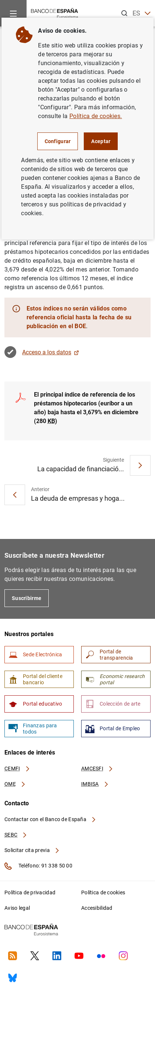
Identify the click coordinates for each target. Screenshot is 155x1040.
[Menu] (13, 13)
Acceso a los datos (50, 352)
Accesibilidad (97, 908)
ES (141, 13)
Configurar (58, 141)
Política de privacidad (29, 892)
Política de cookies (103, 892)
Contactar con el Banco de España (50, 819)
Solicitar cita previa (32, 850)
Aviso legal (17, 908)
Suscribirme (26, 598)
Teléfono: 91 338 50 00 (38, 866)
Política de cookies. (95, 116)
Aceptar (100, 141)
